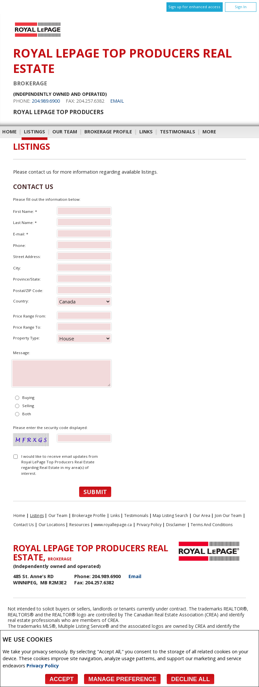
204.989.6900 (46, 101)
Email (117, 101)
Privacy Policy (42, 665)
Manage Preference (122, 679)
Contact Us (23, 524)
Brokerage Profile (108, 132)
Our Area (201, 515)
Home (9, 132)
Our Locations (52, 524)
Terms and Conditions (212, 524)
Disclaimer (176, 524)
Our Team (64, 132)
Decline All (190, 679)
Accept (61, 679)
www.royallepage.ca (113, 524)
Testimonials (177, 132)
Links (146, 132)
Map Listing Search (170, 515)
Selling (28, 405)
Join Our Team (228, 515)
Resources (79, 524)
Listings (34, 132)
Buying (28, 397)
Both (26, 413)
